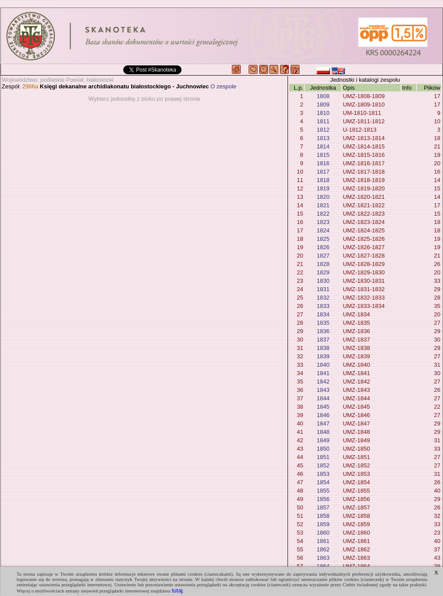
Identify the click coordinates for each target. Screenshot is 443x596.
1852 (323, 465)
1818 (323, 180)
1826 (323, 247)
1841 (323, 373)
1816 (323, 163)
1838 (323, 348)
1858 (323, 515)
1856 (323, 499)
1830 (323, 280)
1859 (323, 524)
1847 (323, 423)
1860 (323, 532)
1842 (323, 381)
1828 (323, 264)
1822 (323, 213)
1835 (323, 322)
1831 (323, 289)
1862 (323, 549)
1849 (323, 440)
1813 (323, 138)
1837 (323, 339)
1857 (323, 507)
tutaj (177, 590)
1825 (323, 238)
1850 (323, 448)
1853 (323, 474)
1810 (323, 113)
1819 (323, 188)
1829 (323, 272)
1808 (323, 96)
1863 (323, 557)
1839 (323, 356)
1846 (323, 415)
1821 (323, 205)
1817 (323, 171)
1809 (323, 104)
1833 (323, 306)
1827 (323, 255)
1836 (323, 331)
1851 (323, 457)
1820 (323, 197)
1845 (323, 406)
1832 (323, 297)
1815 (323, 155)
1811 (323, 121)
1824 (323, 230)
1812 (323, 129)
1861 (323, 541)
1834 (323, 314)
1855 (323, 490)
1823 (323, 222)
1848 (323, 432)
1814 (323, 146)
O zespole (224, 86)
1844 (323, 398)
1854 (323, 482)
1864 (323, 566)
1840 (323, 364)
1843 (323, 390)
